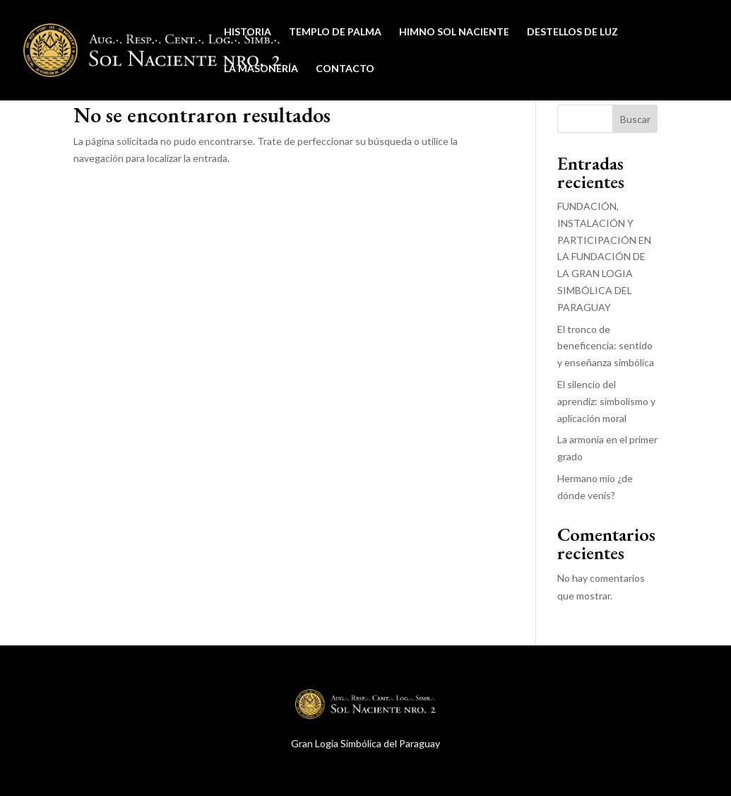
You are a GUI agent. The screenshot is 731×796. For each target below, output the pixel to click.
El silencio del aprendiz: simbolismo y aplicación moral (606, 401)
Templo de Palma (335, 32)
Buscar (635, 119)
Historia (247, 32)
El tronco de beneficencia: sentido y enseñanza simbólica (605, 346)
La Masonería (261, 69)
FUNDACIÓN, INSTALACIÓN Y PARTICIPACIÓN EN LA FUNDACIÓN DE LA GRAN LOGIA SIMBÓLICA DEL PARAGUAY (604, 256)
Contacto (345, 69)
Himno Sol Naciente (454, 32)
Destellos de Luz (572, 32)
